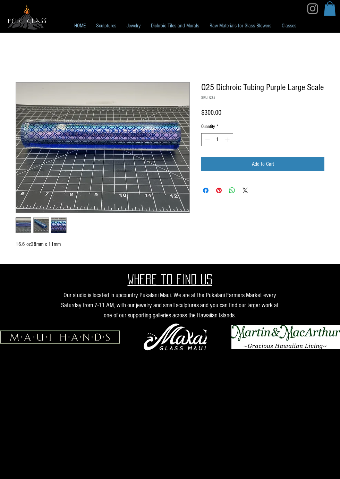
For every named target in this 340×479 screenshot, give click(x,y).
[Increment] (227, 140)
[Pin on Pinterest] (219, 190)
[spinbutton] (217, 140)
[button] (330, 8)
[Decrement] (206, 140)
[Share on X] (245, 190)
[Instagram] (312, 8)
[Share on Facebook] (206, 190)
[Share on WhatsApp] (232, 190)
